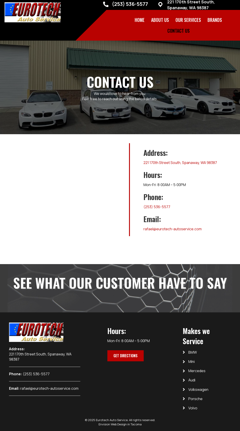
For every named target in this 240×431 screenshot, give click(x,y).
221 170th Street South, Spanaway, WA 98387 (180, 162)
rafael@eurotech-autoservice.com (172, 228)
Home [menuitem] (140, 19)
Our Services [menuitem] (188, 19)
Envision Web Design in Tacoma (120, 424)
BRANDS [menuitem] (215, 19)
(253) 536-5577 (130, 4)
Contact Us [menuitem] (178, 30)
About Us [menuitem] (160, 19)
